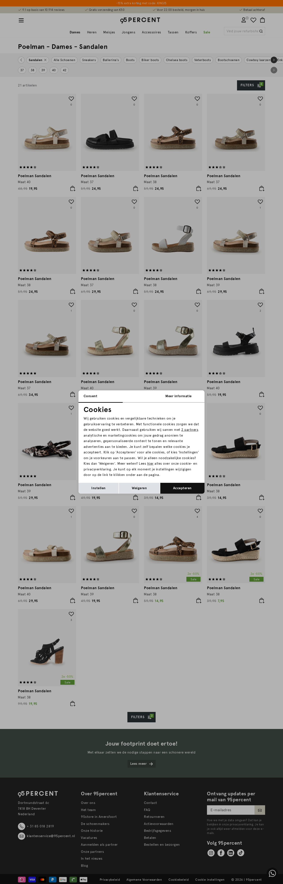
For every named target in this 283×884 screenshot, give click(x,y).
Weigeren (139, 488)
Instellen (98, 488)
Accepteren (182, 488)
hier (150, 464)
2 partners (189, 430)
